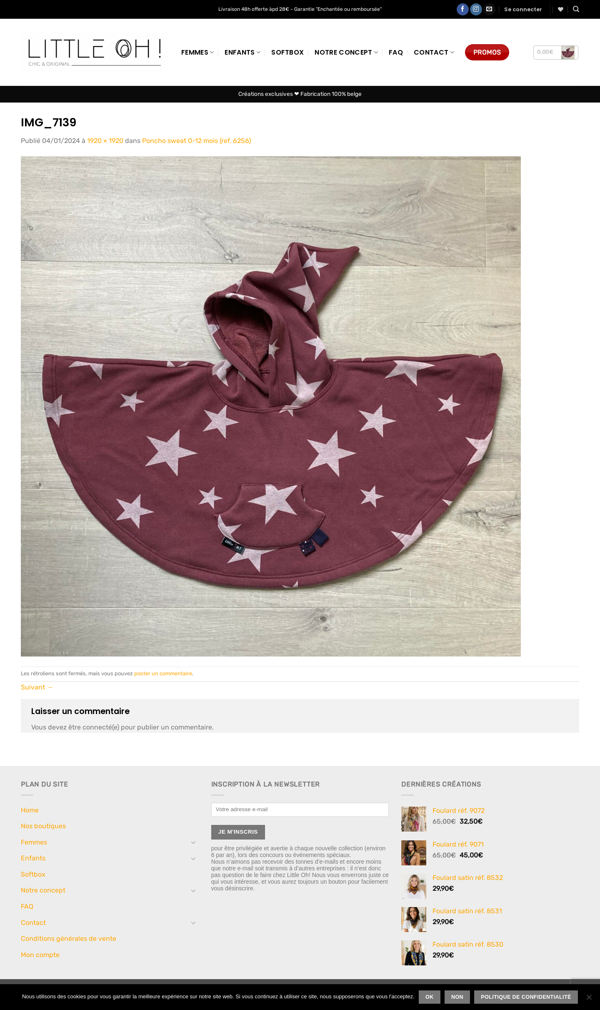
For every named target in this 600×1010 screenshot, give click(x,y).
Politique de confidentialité (526, 997)
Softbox (287, 52)
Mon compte (40, 955)
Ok (429, 997)
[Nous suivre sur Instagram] (476, 9)
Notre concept (346, 52)
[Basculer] (194, 842)
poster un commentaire (163, 673)
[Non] (589, 999)
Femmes (197, 52)
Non (457, 997)
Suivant (37, 687)
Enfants (242, 52)
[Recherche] (576, 9)
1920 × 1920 (105, 141)
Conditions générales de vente (68, 938)
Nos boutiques (43, 826)
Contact (434, 52)
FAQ (396, 52)
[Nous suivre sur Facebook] (463, 9)
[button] (523, 9)
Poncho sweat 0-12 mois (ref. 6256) (196, 141)
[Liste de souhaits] (560, 9)
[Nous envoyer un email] (489, 9)
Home (30, 810)
